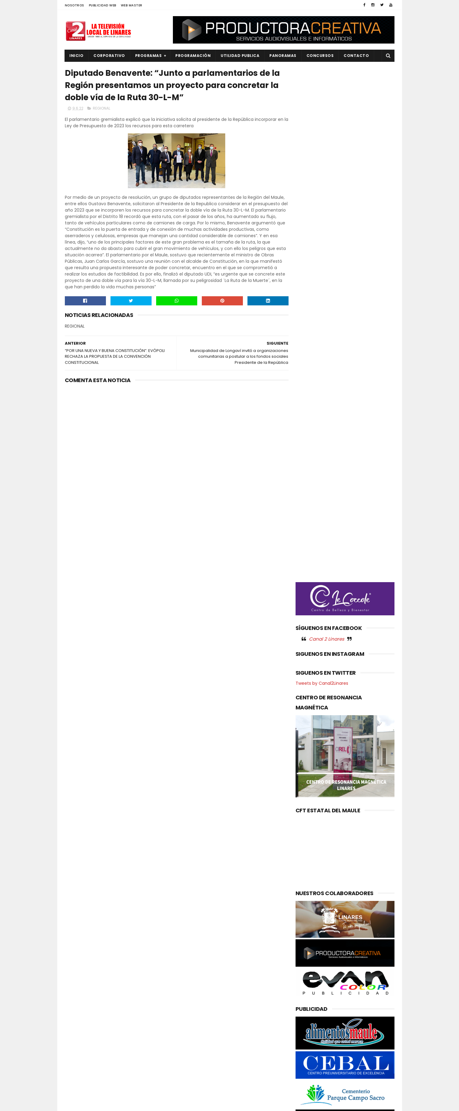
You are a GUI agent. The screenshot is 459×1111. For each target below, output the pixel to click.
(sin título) (189, 975)
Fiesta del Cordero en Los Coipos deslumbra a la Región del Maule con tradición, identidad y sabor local (242, 997)
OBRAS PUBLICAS (84, 1036)
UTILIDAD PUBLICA (240, 55)
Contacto (356, 55)
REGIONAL (101, 108)
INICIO (77, 55)
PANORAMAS (283, 55)
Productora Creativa (228, 1103)
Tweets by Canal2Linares (322, 364)
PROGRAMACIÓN (193, 55)
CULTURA (77, 984)
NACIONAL (78, 1025)
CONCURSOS (320, 55)
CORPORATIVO (109, 55)
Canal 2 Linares (326, 319)
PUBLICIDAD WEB (102, 5)
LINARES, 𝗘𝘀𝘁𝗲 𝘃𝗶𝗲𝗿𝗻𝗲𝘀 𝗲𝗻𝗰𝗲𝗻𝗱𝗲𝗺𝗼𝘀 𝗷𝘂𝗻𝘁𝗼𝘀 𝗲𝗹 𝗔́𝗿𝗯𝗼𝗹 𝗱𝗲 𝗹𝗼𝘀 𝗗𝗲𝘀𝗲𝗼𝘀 (242, 1025)
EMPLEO (76, 1015)
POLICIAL (77, 1046)
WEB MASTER (131, 5)
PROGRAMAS (148, 55)
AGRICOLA (78, 974)
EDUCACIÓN (80, 1004)
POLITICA (77, 1056)
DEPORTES (78, 994)
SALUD (75, 1077)
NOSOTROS (74, 5)
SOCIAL (75, 1087)
